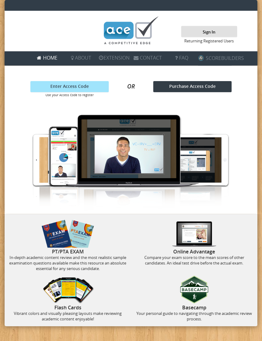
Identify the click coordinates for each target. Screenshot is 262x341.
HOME (50, 57)
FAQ (183, 57)
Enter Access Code (69, 86)
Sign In (209, 31)
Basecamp (194, 307)
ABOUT (83, 57)
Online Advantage (194, 251)
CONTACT (151, 57)
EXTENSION (117, 57)
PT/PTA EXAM (68, 251)
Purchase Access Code (192, 86)
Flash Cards (67, 307)
